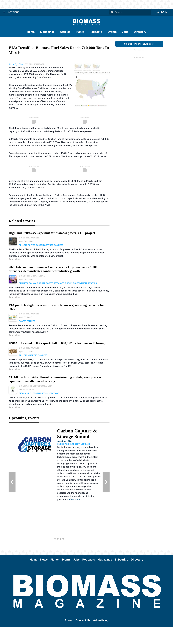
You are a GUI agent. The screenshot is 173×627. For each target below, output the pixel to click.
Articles (65, 31)
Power (31, 245)
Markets (32, 355)
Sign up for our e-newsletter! (139, 43)
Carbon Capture (44, 245)
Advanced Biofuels (64, 283)
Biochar (41, 283)
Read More (14, 259)
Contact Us (82, 620)
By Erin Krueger (29, 237)
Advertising (101, 620)
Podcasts (96, 31)
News (44, 559)
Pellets (23, 245)
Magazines (47, 31)
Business (58, 245)
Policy (32, 283)
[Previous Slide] (12, 482)
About (69, 620)
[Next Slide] (106, 482)
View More (74, 499)
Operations (53, 393)
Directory (140, 31)
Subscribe (121, 559)
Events (112, 31)
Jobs (125, 31)
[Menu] (4, 12)
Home (31, 31)
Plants (80, 31)
